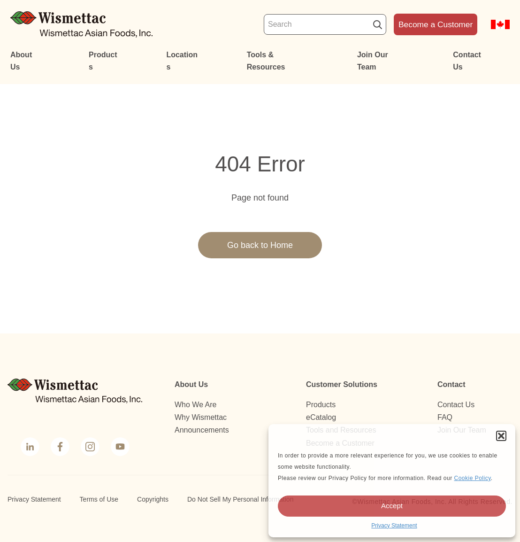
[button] (501, 436)
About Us (21, 61)
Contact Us (467, 61)
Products (103, 61)
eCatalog (321, 417)
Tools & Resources (266, 61)
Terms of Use (99, 499)
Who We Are (196, 405)
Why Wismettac (201, 417)
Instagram (89, 447)
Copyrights (152, 499)
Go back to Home (260, 245)
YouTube (119, 447)
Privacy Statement (394, 525)
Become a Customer (435, 24)
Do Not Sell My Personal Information (240, 499)
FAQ (444, 417)
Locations (182, 61)
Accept (392, 506)
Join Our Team (372, 61)
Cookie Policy (472, 478)
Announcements (202, 430)
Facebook (59, 447)
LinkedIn (29, 447)
